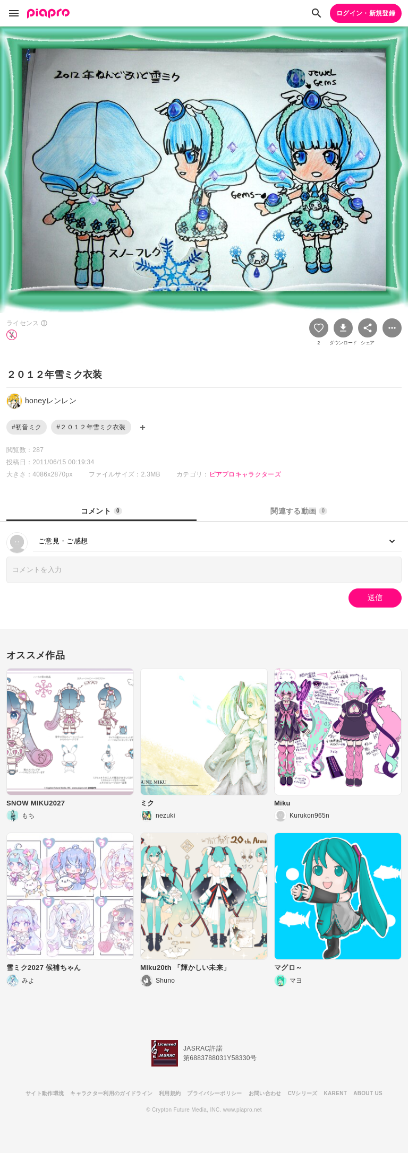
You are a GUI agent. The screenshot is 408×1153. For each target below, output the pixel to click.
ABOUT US (367, 1093)
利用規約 (170, 1093)
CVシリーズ (303, 1093)
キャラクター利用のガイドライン (111, 1093)
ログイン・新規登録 (365, 13)
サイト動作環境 (45, 1093)
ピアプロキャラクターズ (245, 474)
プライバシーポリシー (214, 1093)
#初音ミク (26, 427)
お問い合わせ (265, 1093)
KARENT (335, 1093)
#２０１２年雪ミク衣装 (90, 427)
